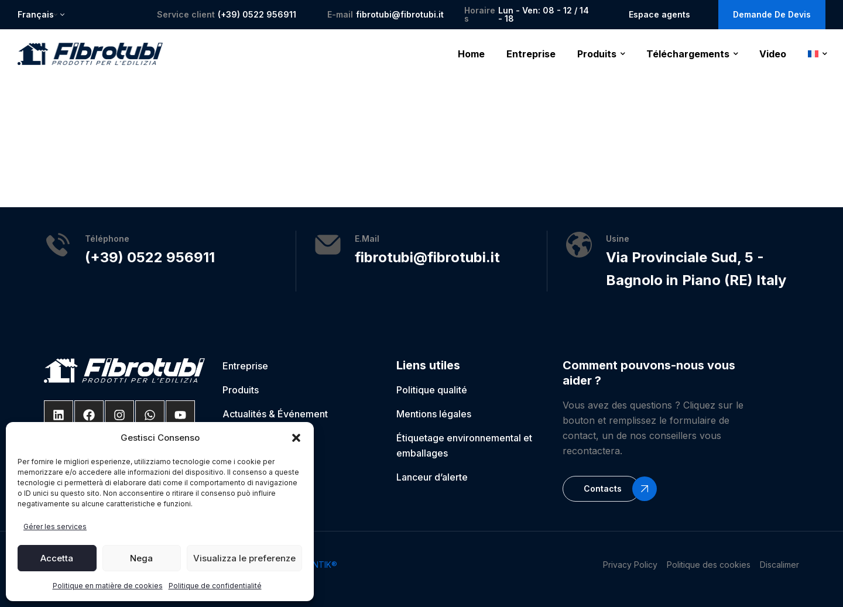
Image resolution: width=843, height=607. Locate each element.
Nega (141, 558)
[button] (296, 438)
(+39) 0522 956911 (257, 14)
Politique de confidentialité (215, 585)
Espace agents (659, 14)
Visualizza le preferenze (244, 558)
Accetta (56, 558)
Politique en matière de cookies (108, 585)
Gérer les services (55, 526)
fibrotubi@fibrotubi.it (400, 14)
